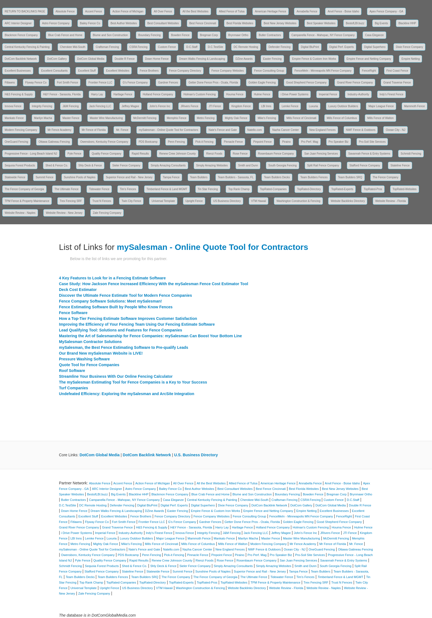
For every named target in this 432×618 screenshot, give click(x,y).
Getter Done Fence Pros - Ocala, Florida (213, 82)
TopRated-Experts (342, 189)
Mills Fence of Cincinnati (301, 118)
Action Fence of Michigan (127, 11)
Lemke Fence (290, 106)
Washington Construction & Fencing (298, 201)
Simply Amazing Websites (212, 165)
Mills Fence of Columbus (342, 118)
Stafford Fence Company (364, 165)
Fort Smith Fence (67, 82)
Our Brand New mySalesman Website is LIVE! (101, 353)
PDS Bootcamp (148, 141)
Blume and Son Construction (110, 35)
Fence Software (73, 313)
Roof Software (72, 370)
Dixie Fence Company (409, 46)
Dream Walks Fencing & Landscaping (202, 58)
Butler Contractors (270, 35)
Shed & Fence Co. (56, 165)
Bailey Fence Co (90, 23)
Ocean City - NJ (395, 129)
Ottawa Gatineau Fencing (54, 141)
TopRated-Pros (373, 189)
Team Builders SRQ (350, 177)
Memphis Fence (177, 118)
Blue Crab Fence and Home (65, 35)
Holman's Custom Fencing (199, 94)
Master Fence (71, 118)
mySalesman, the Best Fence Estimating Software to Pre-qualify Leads (123, 347)
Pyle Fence (74, 153)
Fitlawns (10, 82)
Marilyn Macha (43, 118)
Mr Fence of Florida (94, 129)
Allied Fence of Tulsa (231, 11)
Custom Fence (167, 46)
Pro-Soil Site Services (372, 141)
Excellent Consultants (54, 70)
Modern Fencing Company (21, 129)
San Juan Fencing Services (321, 153)
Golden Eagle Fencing (262, 82)
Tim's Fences (128, 189)
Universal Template (163, 201)
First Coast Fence (397, 70)
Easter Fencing (272, 58)
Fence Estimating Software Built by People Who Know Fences (115, 307)
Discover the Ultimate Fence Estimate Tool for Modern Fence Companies (125, 295)
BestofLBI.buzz (355, 23)
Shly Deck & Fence (90, 165)
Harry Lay (97, 94)
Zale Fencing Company (107, 212)
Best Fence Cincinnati (202, 23)
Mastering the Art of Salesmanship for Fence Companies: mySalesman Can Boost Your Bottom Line (150, 336)
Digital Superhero (374, 46)
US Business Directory (227, 201)
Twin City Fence (131, 201)
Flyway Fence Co (36, 82)
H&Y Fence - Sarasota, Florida (62, 94)
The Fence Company (385, 177)
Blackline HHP (407, 23)
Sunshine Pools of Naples (80, 177)
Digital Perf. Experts (342, 46)
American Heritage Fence (270, 11)
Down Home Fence (157, 58)
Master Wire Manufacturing (106, 118)
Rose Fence (240, 153)
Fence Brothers (149, 70)
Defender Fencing (280, 46)
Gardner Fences (168, 82)
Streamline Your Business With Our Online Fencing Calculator (115, 376)
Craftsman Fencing (107, 46)
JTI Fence (215, 106)
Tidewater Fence (99, 189)
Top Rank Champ (238, 189)
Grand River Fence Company (355, 82)
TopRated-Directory (309, 189)
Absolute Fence (65, 11)
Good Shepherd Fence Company (306, 82)
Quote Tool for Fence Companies (89, 365)
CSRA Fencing (138, 46)
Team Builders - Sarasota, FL (236, 177)
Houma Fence (235, 94)
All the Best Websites (195, 11)
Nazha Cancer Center (285, 129)
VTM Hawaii (258, 201)
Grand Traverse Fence (397, 82)
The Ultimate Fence (67, 189)
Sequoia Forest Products (20, 165)
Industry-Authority (358, 94)
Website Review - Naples (20, 212)
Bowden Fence (180, 35)
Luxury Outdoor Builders (343, 106)
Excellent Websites (117, 70)
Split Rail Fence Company (323, 165)
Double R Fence (124, 58)
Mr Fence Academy (59, 129)
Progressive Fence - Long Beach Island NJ (31, 153)
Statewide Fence (15, 177)
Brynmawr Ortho (238, 35)
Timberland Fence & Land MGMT (167, 189)
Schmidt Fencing (411, 153)
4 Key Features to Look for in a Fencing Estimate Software (112, 278)
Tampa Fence (171, 177)
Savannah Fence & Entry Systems (369, 153)
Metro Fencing (206, 118)
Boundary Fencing (149, 35)
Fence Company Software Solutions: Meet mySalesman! (110, 301)
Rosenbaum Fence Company (276, 153)
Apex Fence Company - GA (386, 11)
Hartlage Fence (123, 94)
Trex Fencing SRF (71, 201)
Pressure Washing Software (84, 359)
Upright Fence (194, 201)
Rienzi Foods (214, 153)
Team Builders (198, 177)
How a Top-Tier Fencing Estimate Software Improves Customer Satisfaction (128, 318)
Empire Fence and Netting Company (369, 58)
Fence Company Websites (228, 70)
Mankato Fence (14, 118)
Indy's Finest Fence (391, 94)
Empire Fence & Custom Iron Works (314, 58)
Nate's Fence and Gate (223, 129)
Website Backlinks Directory (348, 201)
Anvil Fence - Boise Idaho (343, 11)
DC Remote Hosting (246, 46)
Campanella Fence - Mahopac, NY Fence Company (323, 35)
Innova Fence (13, 106)
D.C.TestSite (215, 46)
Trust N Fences (101, 201)
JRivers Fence (189, 106)
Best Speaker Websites (321, 23)
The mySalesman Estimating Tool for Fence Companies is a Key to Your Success (133, 382)
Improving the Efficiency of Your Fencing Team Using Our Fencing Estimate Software (137, 324)
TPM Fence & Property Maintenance (27, 201)
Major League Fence (381, 106)
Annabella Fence (306, 11)
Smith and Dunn (248, 165)
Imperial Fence (328, 94)
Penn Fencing (176, 141)
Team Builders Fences (314, 177)
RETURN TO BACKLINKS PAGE (25, 11)
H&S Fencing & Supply (19, 94)
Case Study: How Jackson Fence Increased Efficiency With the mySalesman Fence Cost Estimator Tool (153, 284)
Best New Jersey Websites (280, 23)
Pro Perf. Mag (309, 141)
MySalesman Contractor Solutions (90, 341)
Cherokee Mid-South (72, 46)
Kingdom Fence (241, 106)
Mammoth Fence (414, 106)
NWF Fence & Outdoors (361, 129)
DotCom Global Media (90, 58)
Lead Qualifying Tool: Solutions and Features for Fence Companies (120, 330)
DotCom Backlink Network (21, 58)
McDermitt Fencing (144, 118)
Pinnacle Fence (233, 141)
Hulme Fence (262, 94)
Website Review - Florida (390, 201)
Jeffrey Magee (130, 106)
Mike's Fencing (267, 118)
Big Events (381, 23)
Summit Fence (44, 177)
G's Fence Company (135, 82)
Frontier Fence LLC (100, 82)
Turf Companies (73, 388)
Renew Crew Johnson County (177, 153)
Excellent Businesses (18, 70)
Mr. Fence (122, 129)
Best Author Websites (123, 23)
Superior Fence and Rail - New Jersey (129, 177)
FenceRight (369, 70)
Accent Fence (93, 11)
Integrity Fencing (42, 106)
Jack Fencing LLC (100, 106)
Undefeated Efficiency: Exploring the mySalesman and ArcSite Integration (126, 394)
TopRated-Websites (405, 189)
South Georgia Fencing (282, 165)
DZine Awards (244, 58)
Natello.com (254, 129)
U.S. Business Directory (196, 455)
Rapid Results (140, 153)
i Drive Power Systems (295, 94)
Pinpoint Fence (262, 141)
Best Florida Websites (239, 23)
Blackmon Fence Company (21, 35)
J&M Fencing (71, 106)
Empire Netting (410, 58)
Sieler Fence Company (126, 165)
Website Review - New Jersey (64, 212)
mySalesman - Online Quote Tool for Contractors (168, 129)
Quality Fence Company (106, 153)
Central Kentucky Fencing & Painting (27, 46)
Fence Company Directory (185, 70)
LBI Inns (266, 106)
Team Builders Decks (277, 177)
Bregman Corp (209, 35)
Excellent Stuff (87, 70)
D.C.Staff (191, 46)
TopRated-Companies (273, 189)
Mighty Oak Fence (236, 118)
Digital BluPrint (310, 46)
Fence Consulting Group (269, 70)
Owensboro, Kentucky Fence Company (104, 141)
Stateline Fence (400, 165)
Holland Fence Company (158, 94)
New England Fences (322, 129)
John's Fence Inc (160, 106)
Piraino (286, 141)
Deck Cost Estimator (78, 289)
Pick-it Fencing (204, 141)
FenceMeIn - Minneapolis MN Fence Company (323, 70)
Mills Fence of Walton (380, 118)
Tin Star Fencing (208, 189)
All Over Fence (163, 11)
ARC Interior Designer (18, 23)
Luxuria (313, 106)
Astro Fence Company (56, 23)
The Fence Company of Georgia (24, 189)
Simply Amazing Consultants (168, 165)
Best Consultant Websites (163, 23)
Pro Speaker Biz (339, 141)
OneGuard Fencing (16, 141)
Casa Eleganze (374, 35)
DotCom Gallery (57, 58)
